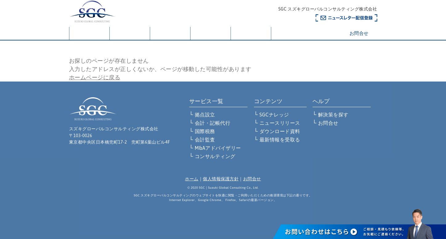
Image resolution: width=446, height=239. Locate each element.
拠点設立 (205, 114)
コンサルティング (215, 156)
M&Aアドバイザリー (218, 148)
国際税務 (205, 131)
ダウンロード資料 (280, 131)
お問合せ (359, 33)
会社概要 (130, 33)
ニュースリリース (280, 123)
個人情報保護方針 (221, 178)
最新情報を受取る (280, 139)
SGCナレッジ (274, 114)
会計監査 (205, 139)
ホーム (89, 34)
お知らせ (251, 33)
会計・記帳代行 (213, 123)
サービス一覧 (170, 33)
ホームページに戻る (95, 77)
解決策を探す (210, 33)
